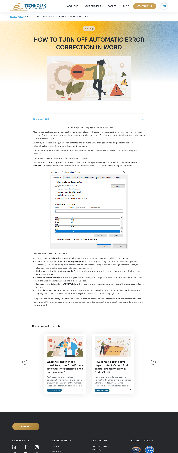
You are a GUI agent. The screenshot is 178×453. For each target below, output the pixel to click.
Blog (126, 6)
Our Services (93, 6)
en (164, 6)
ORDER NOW (26, 426)
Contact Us (144, 6)
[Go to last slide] (24, 362)
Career (112, 6)
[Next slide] (153, 362)
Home (13, 16)
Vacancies (57, 451)
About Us (72, 6)
